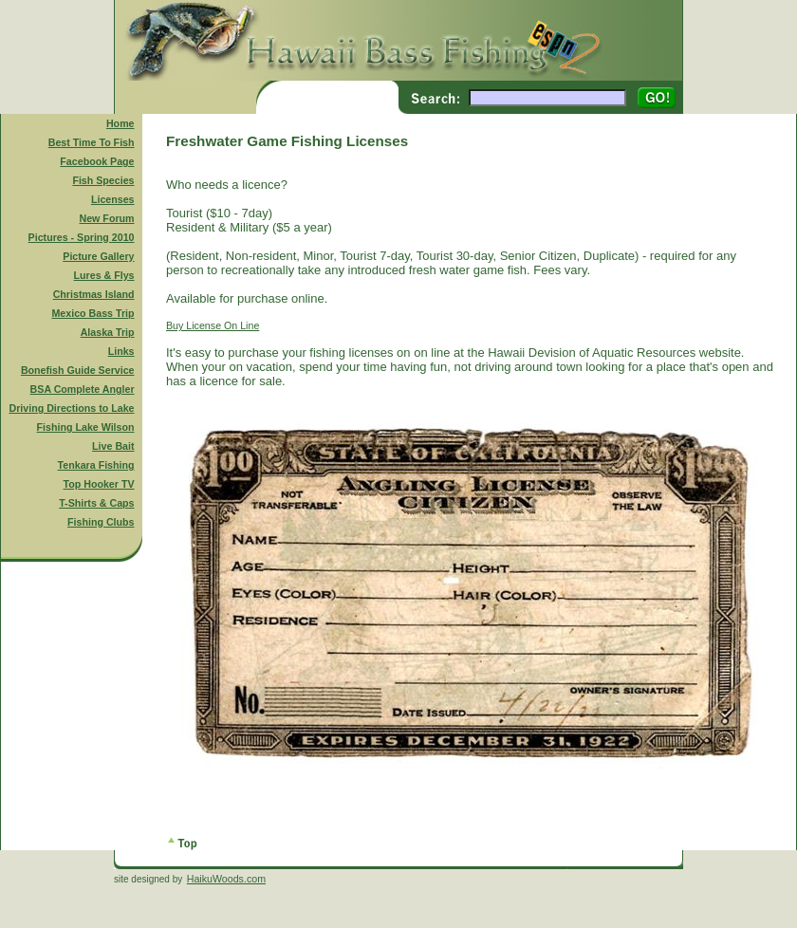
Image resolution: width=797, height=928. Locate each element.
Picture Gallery (98, 256)
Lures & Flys (104, 275)
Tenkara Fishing (96, 465)
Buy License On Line (212, 325)
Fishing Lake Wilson (86, 427)
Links (121, 351)
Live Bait (113, 446)
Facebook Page (97, 161)
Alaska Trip (108, 332)
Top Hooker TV (99, 484)
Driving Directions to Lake (71, 408)
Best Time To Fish (91, 142)
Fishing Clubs (100, 522)
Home (120, 123)
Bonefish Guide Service (78, 370)
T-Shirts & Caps (96, 503)
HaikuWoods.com (226, 878)
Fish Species (103, 180)
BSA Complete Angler (82, 389)
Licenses (113, 199)
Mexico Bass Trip (92, 313)
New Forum (107, 218)
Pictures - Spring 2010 (81, 237)
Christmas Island (94, 294)
